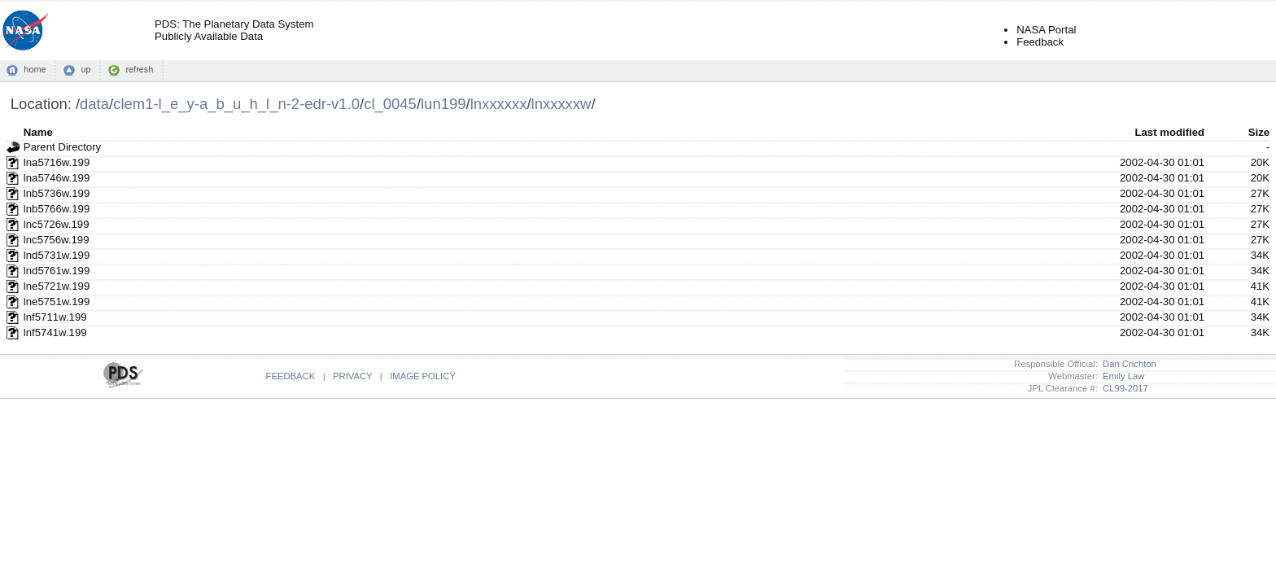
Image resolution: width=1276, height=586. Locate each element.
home (35, 69)
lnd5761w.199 (57, 271)
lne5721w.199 (57, 286)
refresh (139, 69)
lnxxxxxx (498, 103)
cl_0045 (390, 103)
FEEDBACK (291, 376)
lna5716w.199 (57, 162)
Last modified (1169, 132)
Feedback (1040, 42)
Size (1258, 132)
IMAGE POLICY (423, 376)
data (94, 103)
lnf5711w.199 (55, 317)
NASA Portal (1046, 30)
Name (38, 132)
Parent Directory (62, 147)
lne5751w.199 (57, 301)
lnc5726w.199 (57, 224)
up (85, 69)
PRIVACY (352, 376)
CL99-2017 (1123, 388)
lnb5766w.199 (57, 209)
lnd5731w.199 (57, 255)
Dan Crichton (1127, 364)
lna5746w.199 (57, 178)
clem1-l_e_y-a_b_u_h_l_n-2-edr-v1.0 (236, 103)
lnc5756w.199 (57, 240)
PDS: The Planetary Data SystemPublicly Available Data (234, 30)
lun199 (443, 103)
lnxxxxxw (561, 103)
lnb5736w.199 (57, 193)
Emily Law (1121, 376)
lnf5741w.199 (55, 332)
